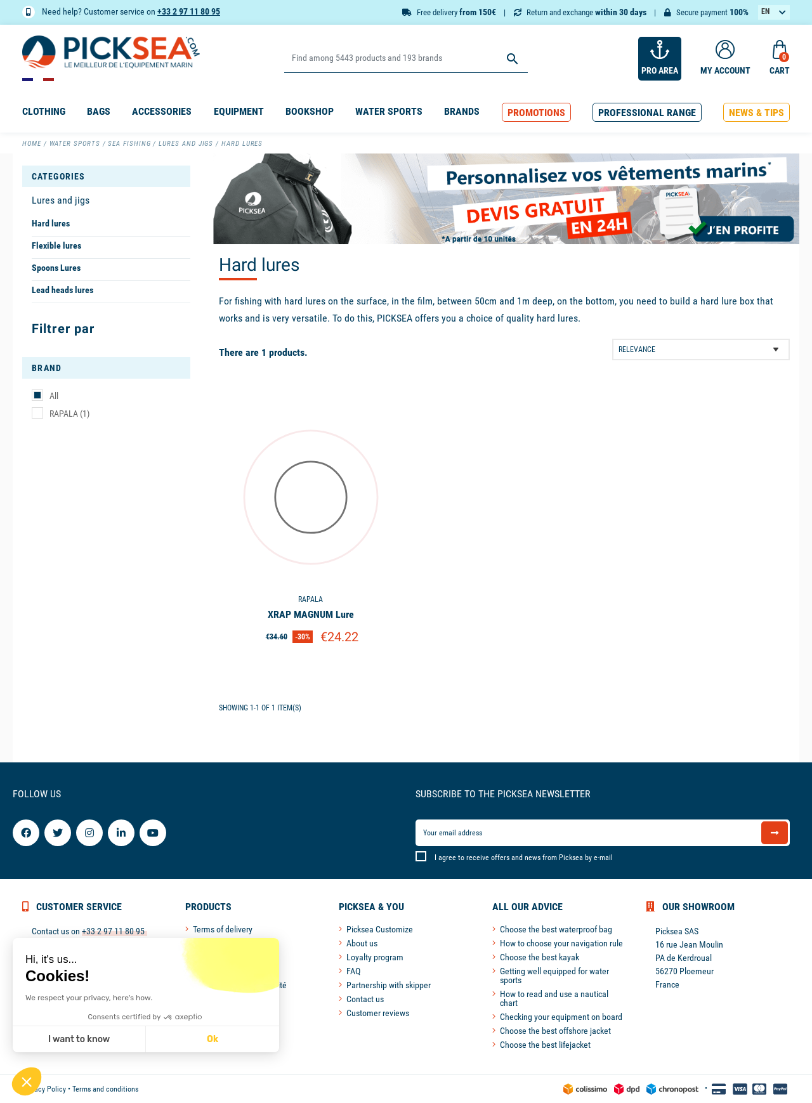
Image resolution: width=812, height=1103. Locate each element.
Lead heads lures (62, 290)
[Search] (405, 59)
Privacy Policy (44, 1089)
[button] (536, 112)
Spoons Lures (56, 268)
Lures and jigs (60, 200)
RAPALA (69, 413)
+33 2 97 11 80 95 (188, 11)
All (53, 396)
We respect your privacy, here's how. (88, 997)
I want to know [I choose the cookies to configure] (78, 1039)
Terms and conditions (105, 1089)
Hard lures (51, 223)
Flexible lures (56, 245)
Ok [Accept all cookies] (212, 1039)
